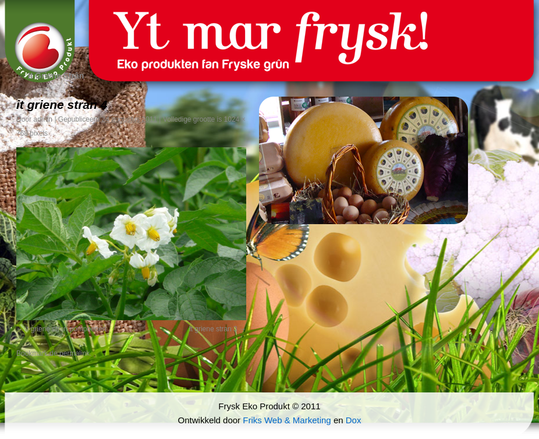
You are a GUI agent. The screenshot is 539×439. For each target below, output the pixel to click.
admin (42, 119)
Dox (353, 420)
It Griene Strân (50, 75)
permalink (74, 353)
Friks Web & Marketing (287, 420)
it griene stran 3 (213, 329)
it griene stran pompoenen (65, 329)
